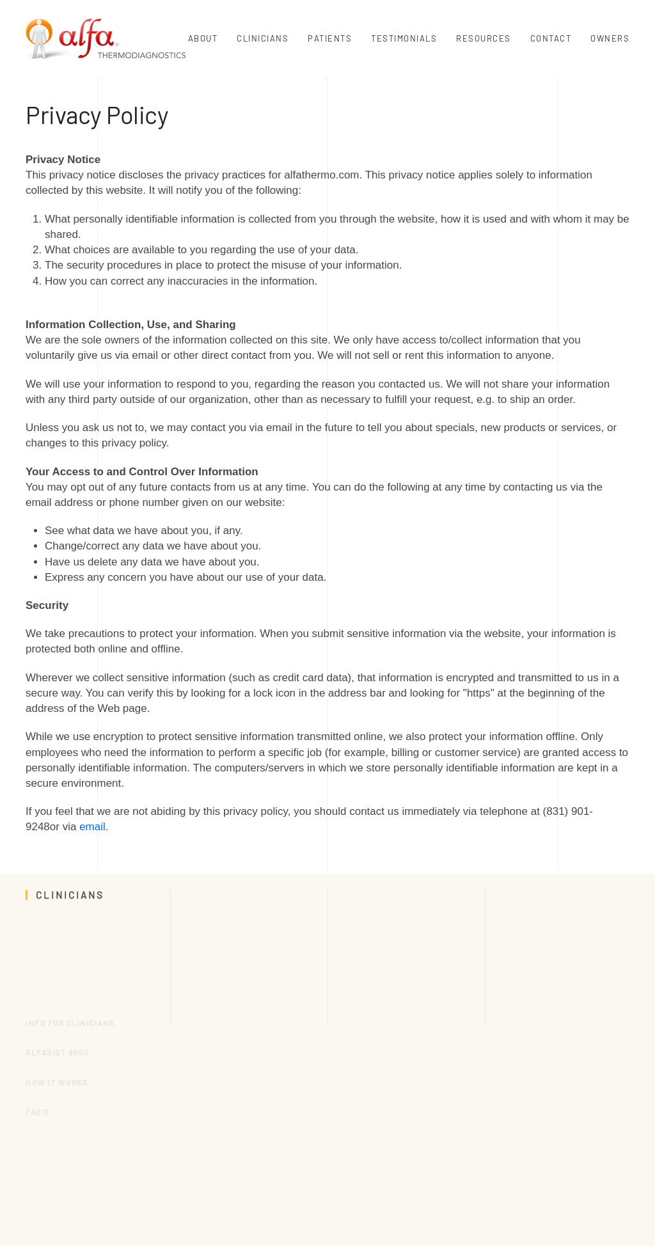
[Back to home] (105, 38)
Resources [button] (483, 38)
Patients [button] (330, 38)
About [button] (203, 38)
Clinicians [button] (262, 38)
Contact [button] (551, 38)
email (92, 827)
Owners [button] (609, 38)
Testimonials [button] (404, 38)
